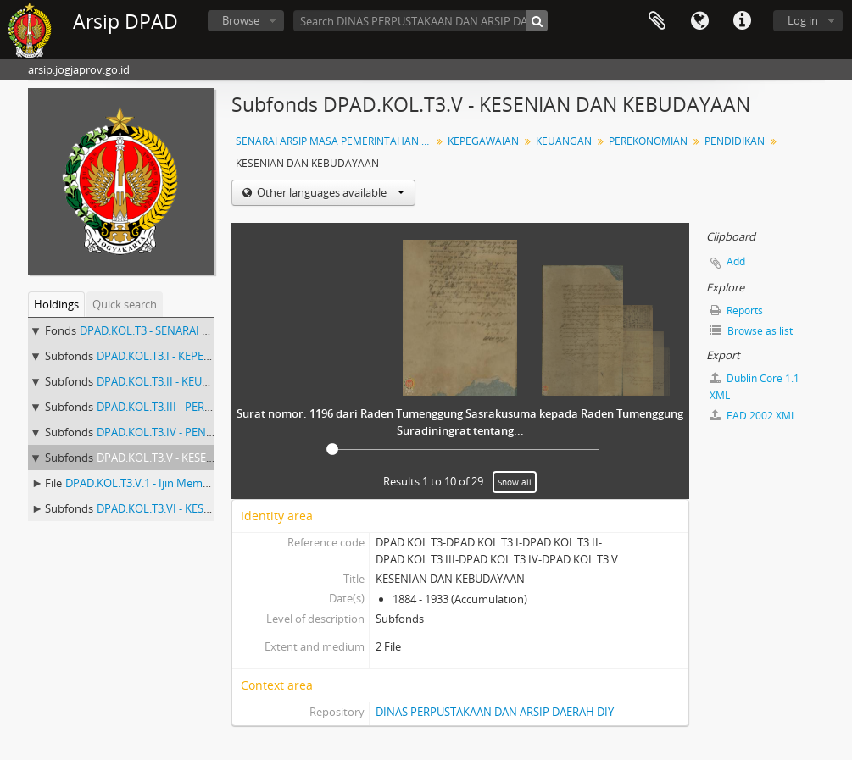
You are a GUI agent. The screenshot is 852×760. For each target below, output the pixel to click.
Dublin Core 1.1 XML (754, 386)
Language (699, 21)
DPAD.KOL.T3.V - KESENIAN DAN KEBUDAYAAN (214, 457)
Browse (240, 20)
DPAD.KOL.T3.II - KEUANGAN (168, 381)
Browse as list (751, 331)
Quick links (742, 21)
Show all (515, 482)
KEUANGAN (564, 141)
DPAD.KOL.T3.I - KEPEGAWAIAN (175, 355)
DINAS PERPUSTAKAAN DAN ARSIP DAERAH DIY (495, 711)
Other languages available (329, 192)
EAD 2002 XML (753, 415)
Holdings (56, 304)
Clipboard (657, 21)
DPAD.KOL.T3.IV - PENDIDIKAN (173, 432)
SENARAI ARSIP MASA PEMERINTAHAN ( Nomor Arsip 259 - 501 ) (335, 141)
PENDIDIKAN (734, 141)
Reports (736, 310)
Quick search (124, 304)
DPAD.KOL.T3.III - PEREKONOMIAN (184, 406)
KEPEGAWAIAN (483, 141)
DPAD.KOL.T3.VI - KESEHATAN (171, 508)
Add (736, 261)
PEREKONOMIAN (648, 141)
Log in (803, 20)
